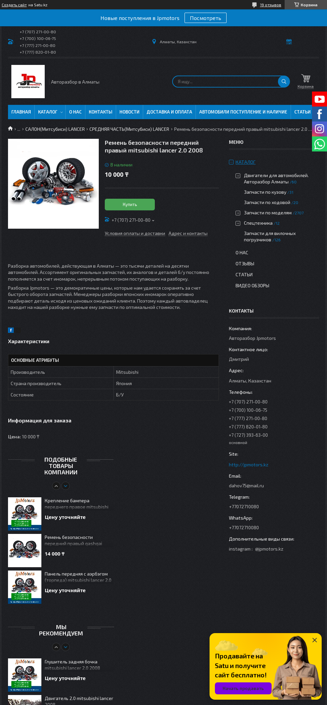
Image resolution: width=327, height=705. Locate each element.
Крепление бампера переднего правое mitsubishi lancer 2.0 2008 (76, 504)
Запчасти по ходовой (267, 202)
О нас (75, 112)
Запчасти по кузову (265, 192)
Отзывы (245, 263)
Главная (21, 112)
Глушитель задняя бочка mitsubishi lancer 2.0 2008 (72, 665)
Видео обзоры (252, 285)
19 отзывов (270, 4)
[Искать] (284, 82)
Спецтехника (258, 223)
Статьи (302, 112)
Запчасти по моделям (268, 212)
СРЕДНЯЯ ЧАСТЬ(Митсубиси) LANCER (129, 129)
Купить (130, 204)
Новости (129, 112)
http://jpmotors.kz (248, 464)
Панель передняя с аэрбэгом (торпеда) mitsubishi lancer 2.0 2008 (78, 577)
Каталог (47, 112)
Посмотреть (205, 18)
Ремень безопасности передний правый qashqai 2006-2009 (73, 540)
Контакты (100, 112)
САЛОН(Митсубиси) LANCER (55, 129)
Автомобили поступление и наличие (243, 112)
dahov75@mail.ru (246, 485)
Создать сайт (14, 4)
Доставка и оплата (169, 112)
